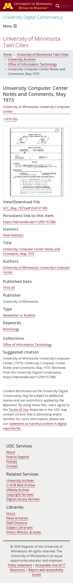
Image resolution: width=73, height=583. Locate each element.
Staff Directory (16, 523)
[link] (25, 208)
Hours (10, 513)
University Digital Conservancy (32, 17)
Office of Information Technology (32, 64)
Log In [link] (65, 6)
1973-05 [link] (10, 119)
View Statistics (13, 235)
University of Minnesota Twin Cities (31, 42)
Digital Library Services (23, 499)
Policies (11, 461)
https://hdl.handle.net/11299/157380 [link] (29, 222)
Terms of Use (18, 409)
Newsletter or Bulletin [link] (19, 315)
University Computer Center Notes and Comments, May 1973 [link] (31, 251)
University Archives (22, 59)
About (10, 452)
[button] (57, 5)
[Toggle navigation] (10, 26)
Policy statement (20, 565)
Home (7, 54)
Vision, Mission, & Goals (23, 532)
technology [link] (11, 329)
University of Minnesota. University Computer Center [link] (36, 109)
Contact (12, 466)
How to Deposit (17, 457)
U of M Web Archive (20, 485)
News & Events (17, 518)
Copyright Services (19, 494)
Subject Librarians (19, 527)
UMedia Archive (17, 490)
